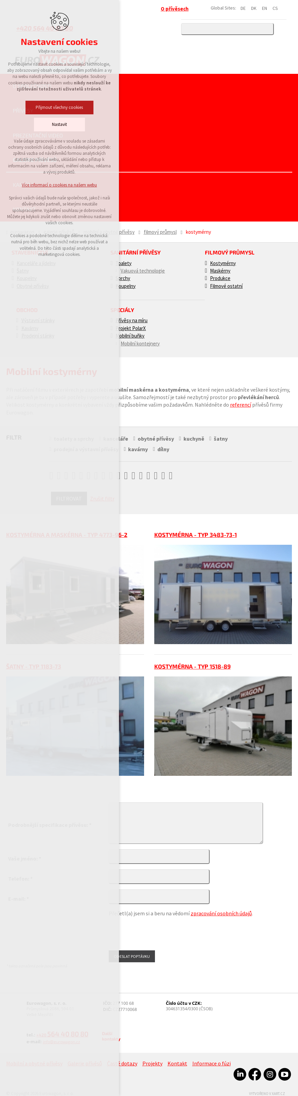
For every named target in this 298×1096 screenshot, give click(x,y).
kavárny (137, 449)
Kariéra (23, 184)
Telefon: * (20, 878)
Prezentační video (38, 135)
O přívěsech (175, 8)
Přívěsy (23, 110)
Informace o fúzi (211, 1063)
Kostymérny (223, 263)
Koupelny (126, 286)
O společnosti (32, 86)
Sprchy (123, 278)
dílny (162, 449)
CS (275, 8)
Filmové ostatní (226, 286)
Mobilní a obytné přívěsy (109, 232)
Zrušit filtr (102, 498)
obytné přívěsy (155, 438)
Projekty (152, 1063)
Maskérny (220, 270)
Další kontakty (111, 1036)
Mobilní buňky (130, 335)
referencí (240, 404)
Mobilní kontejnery (140, 343)
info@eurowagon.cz (61, 1042)
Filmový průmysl (160, 232)
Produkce (220, 278)
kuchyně (193, 438)
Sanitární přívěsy (135, 252)
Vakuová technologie (143, 270)
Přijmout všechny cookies (35, 107)
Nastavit (36, 124)
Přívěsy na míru (131, 320)
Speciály (122, 310)
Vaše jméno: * (24, 858)
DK (254, 8)
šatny (220, 438)
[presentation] (160, 932)
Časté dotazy (122, 1063)
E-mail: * (18, 898)
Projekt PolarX (131, 328)
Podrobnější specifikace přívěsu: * (49, 824)
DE (243, 8)
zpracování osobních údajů (221, 913)
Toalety (124, 263)
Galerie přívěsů (35, 160)
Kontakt (24, 209)
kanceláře (115, 438)
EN (264, 8)
